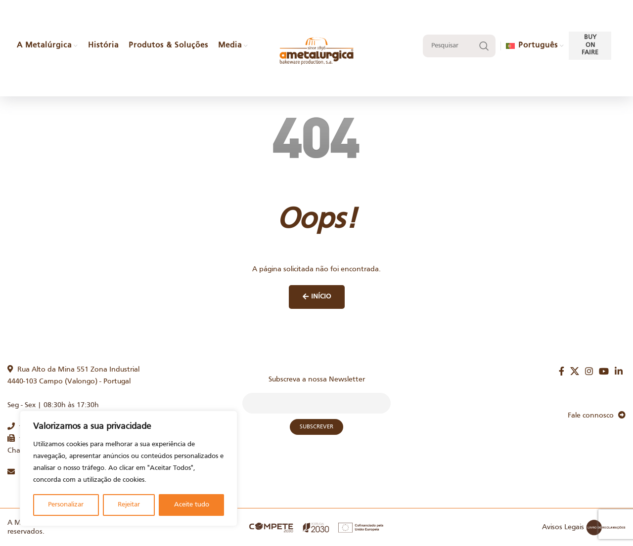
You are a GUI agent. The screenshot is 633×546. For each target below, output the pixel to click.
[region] (128, 468)
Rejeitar (129, 505)
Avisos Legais (563, 527)
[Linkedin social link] (619, 371)
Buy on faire (590, 45)
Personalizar (66, 505)
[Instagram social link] (589, 371)
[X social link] (574, 371)
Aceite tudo (191, 505)
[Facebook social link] (561, 371)
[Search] (459, 46)
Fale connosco (597, 415)
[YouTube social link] (604, 371)
